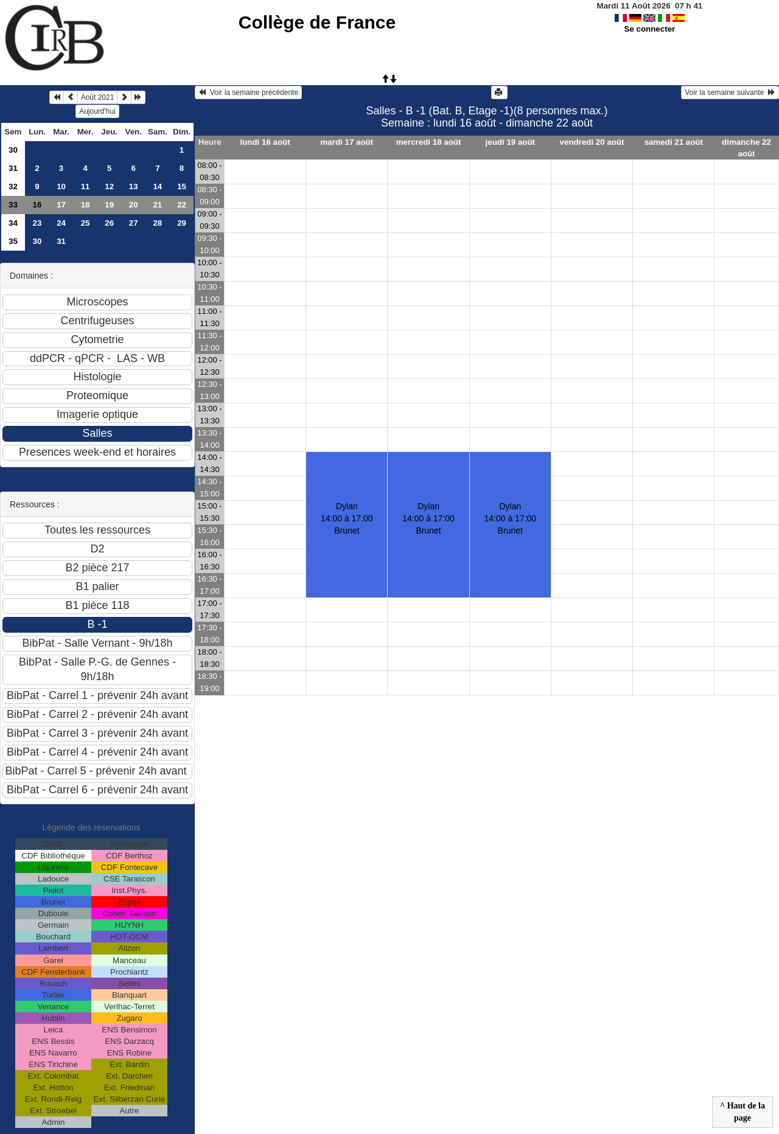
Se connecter (650, 28)
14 (157, 186)
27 (133, 223)
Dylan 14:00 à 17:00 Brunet (347, 518)
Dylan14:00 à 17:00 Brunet (428, 518)
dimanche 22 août (746, 147)
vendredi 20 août (592, 142)
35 (13, 241)
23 (37, 223)
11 (85, 186)
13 (133, 186)
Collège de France (317, 22)
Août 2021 (97, 97)
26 (109, 223)
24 (61, 223)
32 (13, 186)
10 (61, 186)
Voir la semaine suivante (730, 92)
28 (157, 223)
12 (109, 186)
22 (181, 204)
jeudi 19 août (510, 142)
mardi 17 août (346, 142)
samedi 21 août (674, 142)
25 (85, 223)
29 (181, 223)
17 (61, 204)
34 (13, 223)
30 (13, 150)
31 (13, 168)
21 (157, 204)
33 (13, 204)
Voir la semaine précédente (248, 92)
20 (133, 204)
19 (109, 204)
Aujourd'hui (97, 111)
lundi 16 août (265, 142)
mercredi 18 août (428, 142)
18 (85, 204)
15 (181, 186)
